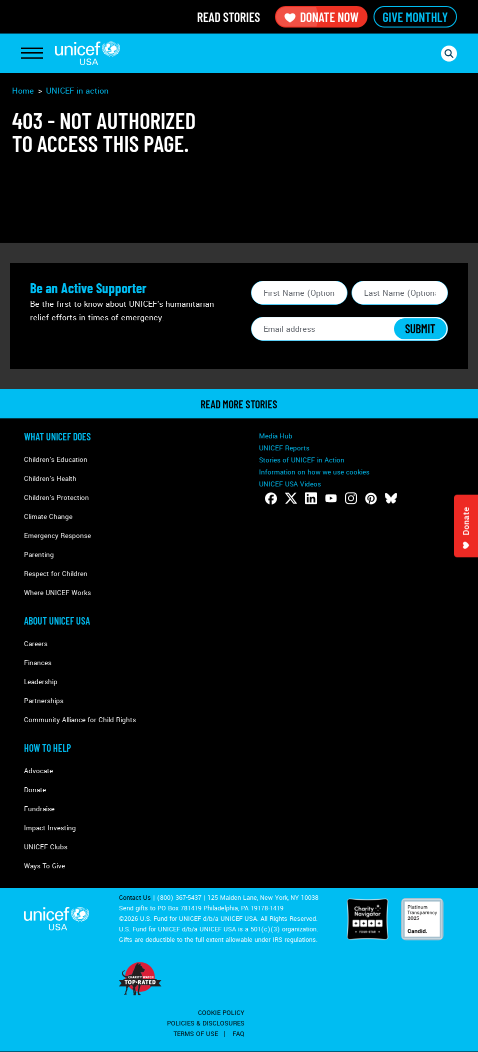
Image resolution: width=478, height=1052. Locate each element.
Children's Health (50, 478)
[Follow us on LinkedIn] (311, 498)
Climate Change (48, 516)
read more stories (239, 403)
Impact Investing (50, 828)
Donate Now (321, 17)
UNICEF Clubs (46, 847)
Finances (38, 663)
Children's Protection (56, 497)
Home (23, 91)
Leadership (41, 682)
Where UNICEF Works (57, 593)
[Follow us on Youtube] (331, 498)
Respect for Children (56, 574)
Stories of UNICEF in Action (301, 460)
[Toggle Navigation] (32, 54)
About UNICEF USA (57, 621)
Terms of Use (196, 1034)
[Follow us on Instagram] (351, 498)
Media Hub (275, 436)
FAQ (238, 1034)
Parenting (39, 555)
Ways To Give (44, 866)
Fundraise (39, 809)
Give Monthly (415, 17)
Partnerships (44, 701)
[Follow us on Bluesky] (391, 498)
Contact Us (135, 897)
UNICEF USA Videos (290, 484)
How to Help (47, 748)
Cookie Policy (221, 1013)
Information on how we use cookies (314, 472)
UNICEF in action (77, 91)
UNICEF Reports (284, 448)
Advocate (38, 771)
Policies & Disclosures (205, 1023)
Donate (35, 790)
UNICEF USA (87, 53)
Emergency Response (57, 536)
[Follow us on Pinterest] (371, 498)
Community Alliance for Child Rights (80, 720)
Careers (36, 644)
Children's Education (56, 459)
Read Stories (228, 17)
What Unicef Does (57, 436)
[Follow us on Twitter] (291, 498)
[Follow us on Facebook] (271, 498)
